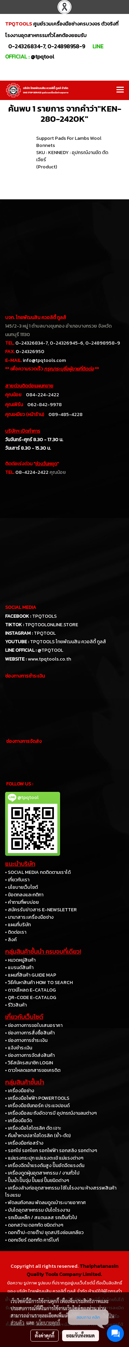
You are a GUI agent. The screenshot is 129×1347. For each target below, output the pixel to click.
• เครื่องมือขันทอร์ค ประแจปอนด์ (37, 1105)
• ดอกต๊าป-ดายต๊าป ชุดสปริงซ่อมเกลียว (44, 1232)
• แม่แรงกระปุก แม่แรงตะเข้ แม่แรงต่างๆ (44, 1158)
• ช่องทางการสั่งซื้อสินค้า (30, 1032)
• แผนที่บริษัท (18, 924)
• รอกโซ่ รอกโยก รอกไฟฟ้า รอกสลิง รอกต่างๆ (51, 1150)
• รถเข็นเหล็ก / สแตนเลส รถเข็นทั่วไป (41, 1217)
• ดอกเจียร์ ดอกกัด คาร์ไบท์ (32, 1240)
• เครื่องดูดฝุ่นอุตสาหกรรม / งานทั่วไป (42, 1173)
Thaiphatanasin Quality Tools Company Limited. (73, 1270)
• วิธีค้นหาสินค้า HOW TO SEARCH (39, 982)
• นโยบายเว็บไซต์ (21, 887)
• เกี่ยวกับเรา (17, 879)
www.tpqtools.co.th (49, 659)
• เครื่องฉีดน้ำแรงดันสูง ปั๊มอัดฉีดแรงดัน (44, 1165)
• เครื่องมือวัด (18, 1120)
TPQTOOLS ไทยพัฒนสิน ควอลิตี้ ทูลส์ (68, 641)
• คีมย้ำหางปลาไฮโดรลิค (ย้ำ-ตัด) (38, 1135)
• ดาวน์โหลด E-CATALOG (30, 990)
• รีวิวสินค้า (16, 1005)
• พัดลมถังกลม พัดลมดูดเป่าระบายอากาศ (45, 1202)
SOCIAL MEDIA (20, 607)
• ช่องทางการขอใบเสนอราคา (33, 1025)
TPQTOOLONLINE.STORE (51, 624)
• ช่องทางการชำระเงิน (26, 1040)
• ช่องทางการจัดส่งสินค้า (30, 1055)
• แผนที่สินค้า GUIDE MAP (30, 975)
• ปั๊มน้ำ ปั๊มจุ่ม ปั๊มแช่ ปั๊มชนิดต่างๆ (37, 1180)
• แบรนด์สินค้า (19, 967)
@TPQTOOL (50, 650)
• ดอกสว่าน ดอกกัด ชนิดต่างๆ (34, 1225)
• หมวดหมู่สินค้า (20, 960)
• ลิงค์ (11, 939)
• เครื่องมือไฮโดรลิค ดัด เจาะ (33, 1128)
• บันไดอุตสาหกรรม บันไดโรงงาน (37, 1210)
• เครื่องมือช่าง (19, 1090)
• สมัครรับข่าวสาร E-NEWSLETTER (41, 909)
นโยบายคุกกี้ (48, 1322)
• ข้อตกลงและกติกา (24, 894)
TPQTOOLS (44, 616)
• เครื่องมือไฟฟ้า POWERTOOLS (37, 1098)
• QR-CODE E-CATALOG (30, 997)
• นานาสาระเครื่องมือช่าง (29, 917)
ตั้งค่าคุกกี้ (44, 1335)
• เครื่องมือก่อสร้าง (24, 1143)
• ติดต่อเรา (15, 932)
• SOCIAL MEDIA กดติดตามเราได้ (38, 872)
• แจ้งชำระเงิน (18, 1047)
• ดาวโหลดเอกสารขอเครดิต (32, 1070)
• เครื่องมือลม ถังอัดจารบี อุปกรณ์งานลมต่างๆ (51, 1113)
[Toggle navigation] (120, 90)
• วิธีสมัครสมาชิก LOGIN (29, 1062)
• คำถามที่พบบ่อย (22, 902)
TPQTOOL (45, 633)
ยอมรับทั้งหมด (80, 1335)
